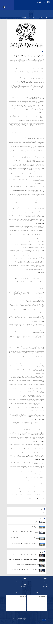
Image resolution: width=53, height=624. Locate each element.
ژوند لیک (40, 17)
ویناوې (44, 584)
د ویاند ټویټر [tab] (37, 592)
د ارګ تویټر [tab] (16, 592)
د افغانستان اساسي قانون (21, 582)
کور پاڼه (44, 17)
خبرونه (44, 581)
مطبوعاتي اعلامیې (43, 582)
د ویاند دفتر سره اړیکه (22, 588)
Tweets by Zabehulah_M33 (43, 596)
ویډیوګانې (44, 588)
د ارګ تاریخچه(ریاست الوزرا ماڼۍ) (20, 581)
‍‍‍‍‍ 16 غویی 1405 (37, 527)
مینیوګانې (49, 4)
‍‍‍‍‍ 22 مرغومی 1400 (36, 555)
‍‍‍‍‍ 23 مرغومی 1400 (36, 571)
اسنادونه (23, 584)
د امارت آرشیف (23, 586)
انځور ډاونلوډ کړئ (40, 51)
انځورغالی (44, 586)
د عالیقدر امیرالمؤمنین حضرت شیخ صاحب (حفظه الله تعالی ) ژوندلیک (28, 56)
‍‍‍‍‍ (24, 521)
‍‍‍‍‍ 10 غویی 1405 (37, 522)
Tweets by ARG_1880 (23, 596)
